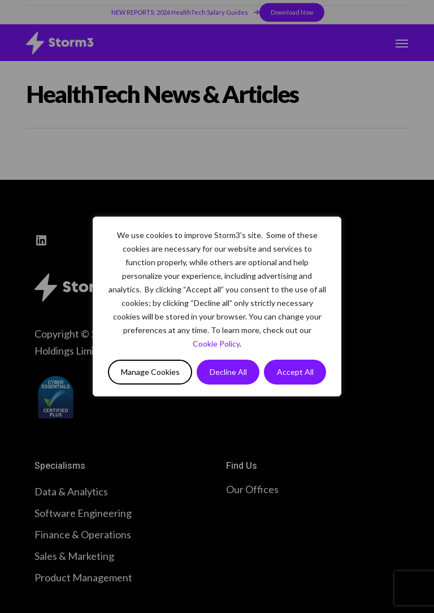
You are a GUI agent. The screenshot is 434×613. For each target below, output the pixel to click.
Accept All (295, 372)
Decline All (228, 372)
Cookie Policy (216, 343)
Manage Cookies (150, 372)
